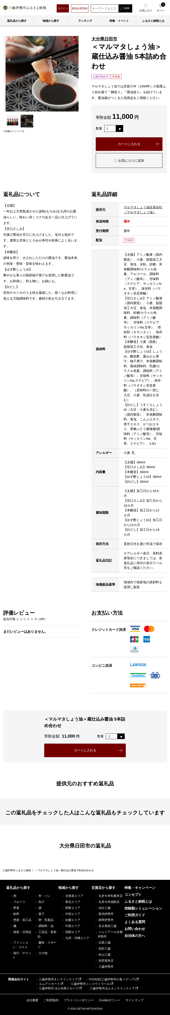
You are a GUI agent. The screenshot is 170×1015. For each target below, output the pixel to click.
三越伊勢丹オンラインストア (57, 979)
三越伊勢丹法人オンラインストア (111, 988)
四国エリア (70, 932)
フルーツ (17, 902)
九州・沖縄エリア (75, 938)
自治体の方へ (134, 936)
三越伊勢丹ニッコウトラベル (89, 984)
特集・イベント (119, 20)
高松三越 (103, 948)
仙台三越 (103, 908)
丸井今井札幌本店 (109, 895)
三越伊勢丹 (104, 966)
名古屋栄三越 (106, 926)
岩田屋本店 (104, 960)
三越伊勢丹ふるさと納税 (17, 870)
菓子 (39, 914)
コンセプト (133, 894)
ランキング (85, 20)
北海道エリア (72, 895)
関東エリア (70, 908)
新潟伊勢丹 (104, 914)
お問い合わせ (134, 929)
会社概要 (32, 1000)
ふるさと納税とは (138, 901)
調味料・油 (44, 926)
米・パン (42, 895)
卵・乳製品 (44, 920)
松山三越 (103, 954)
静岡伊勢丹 (104, 920)
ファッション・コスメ (18, 945)
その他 (41, 953)
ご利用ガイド (134, 915)
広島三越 (103, 942)
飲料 (14, 914)
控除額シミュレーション (143, 908)
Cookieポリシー (109, 1000)
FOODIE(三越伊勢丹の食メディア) (110, 979)
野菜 (14, 908)
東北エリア (70, 902)
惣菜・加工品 (20, 920)
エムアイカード (48, 984)
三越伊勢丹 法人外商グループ (57, 988)
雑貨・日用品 (20, 932)
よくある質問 (134, 922)
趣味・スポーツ (45, 945)
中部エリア (70, 914)
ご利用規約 (51, 1000)
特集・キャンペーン (139, 888)
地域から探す (50, 20)
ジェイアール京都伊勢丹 (109, 934)
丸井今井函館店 (107, 902)
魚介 (39, 902)
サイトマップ (135, 1000)
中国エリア (70, 926)
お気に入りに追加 (129, 160)
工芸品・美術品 (45, 934)
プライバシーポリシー (79, 1000)
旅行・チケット (20, 955)
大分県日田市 (104, 39)
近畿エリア (70, 920)
